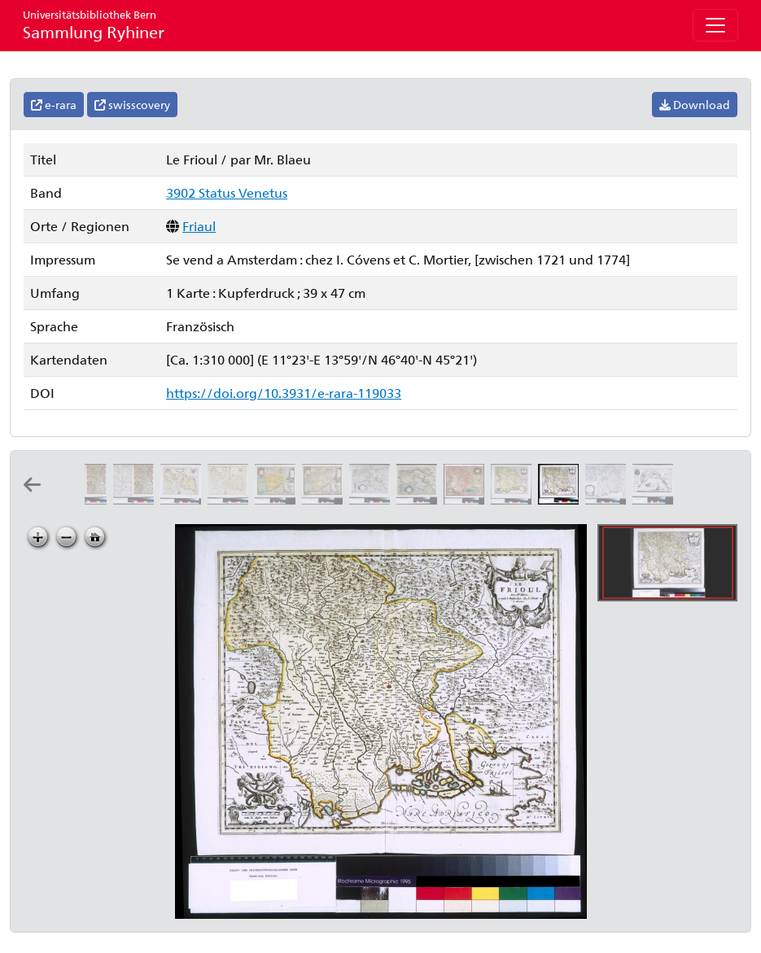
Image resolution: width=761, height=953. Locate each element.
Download (694, 104)
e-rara (54, 104)
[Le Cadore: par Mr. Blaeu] (231, 499)
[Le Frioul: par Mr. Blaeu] (561, 499)
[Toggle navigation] (715, 25)
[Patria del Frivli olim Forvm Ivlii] (467, 499)
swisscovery (132, 104)
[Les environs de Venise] (654, 499)
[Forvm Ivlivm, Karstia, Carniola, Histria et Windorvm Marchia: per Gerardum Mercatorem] (372, 499)
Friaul (199, 225)
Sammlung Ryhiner (93, 24)
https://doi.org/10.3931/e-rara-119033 (283, 392)
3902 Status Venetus (226, 192)
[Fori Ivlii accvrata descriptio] (278, 499)
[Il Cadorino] (89, 499)
